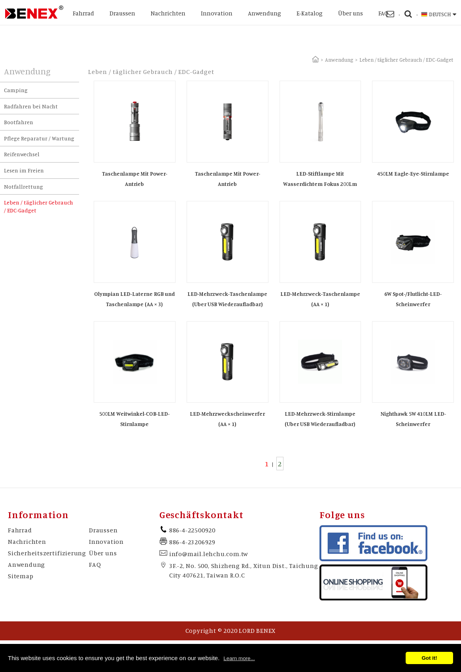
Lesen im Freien (24, 170)
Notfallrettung (23, 186)
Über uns (350, 13)
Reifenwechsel (22, 154)
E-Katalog (310, 13)
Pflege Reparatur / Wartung (39, 138)
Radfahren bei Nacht (31, 106)
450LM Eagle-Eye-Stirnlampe (413, 173)
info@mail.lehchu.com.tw (208, 554)
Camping (16, 90)
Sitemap (21, 576)
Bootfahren (18, 122)
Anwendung (264, 13)
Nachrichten (168, 13)
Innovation (216, 13)
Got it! (429, 658)
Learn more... (239, 658)
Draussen (122, 13)
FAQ (383, 13)
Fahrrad (83, 13)
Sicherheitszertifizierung (47, 553)
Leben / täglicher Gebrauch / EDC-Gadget (38, 206)
